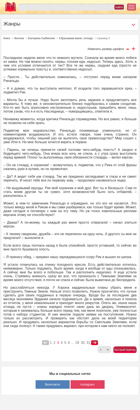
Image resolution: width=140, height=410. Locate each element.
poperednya (45, 342)
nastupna (94, 342)
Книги (6, 38)
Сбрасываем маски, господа (76, 38)
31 (88, 342)
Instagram (87, 384)
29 (77, 342)
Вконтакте (52, 384)
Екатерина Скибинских (41, 38)
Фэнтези (19, 38)
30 (83, 342)
